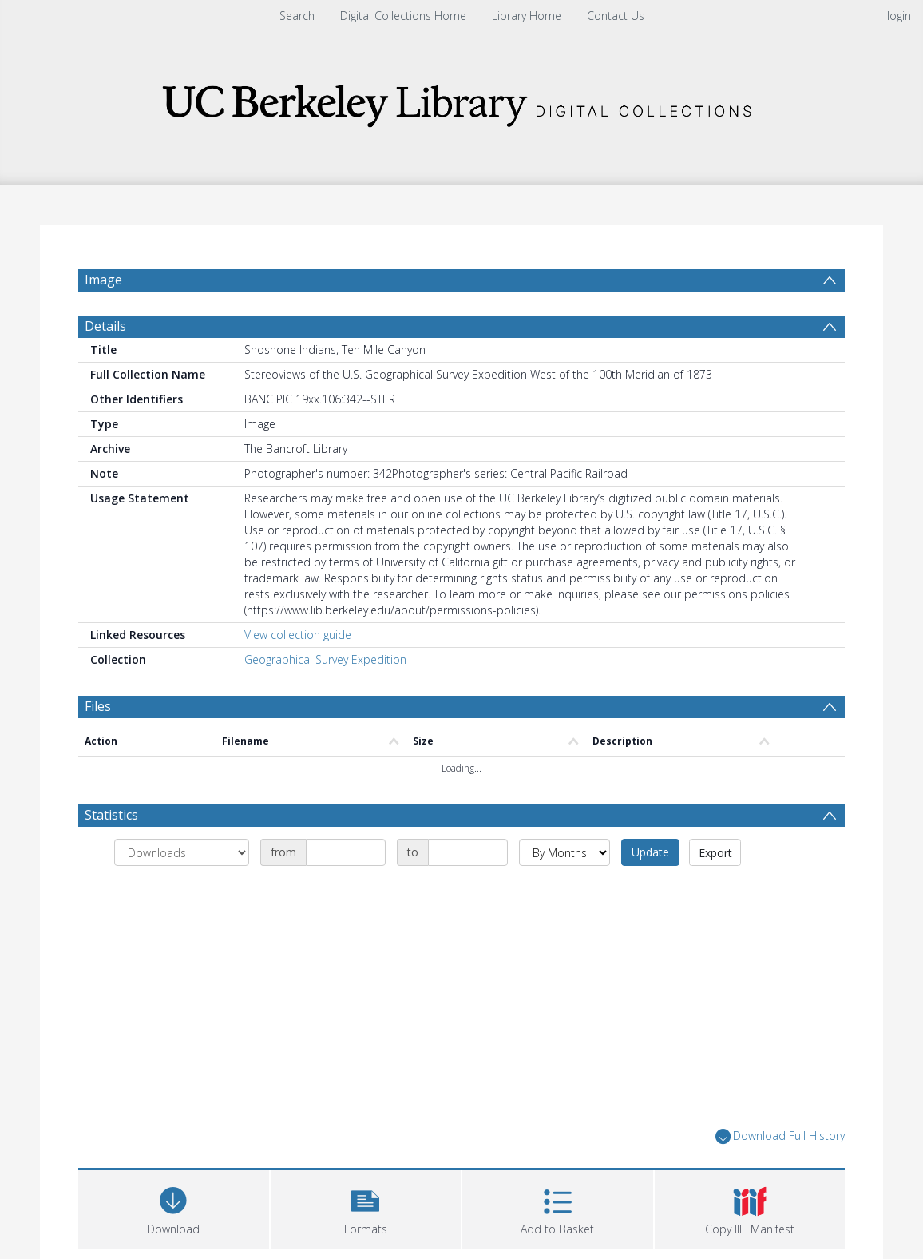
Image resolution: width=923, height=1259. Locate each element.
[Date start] (346, 852)
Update (650, 852)
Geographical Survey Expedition (325, 659)
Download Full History (780, 1136)
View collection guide (297, 634)
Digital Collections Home (403, 15)
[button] (366, 1207)
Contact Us (615, 15)
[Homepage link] (461, 101)
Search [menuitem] (297, 15)
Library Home (526, 15)
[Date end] (468, 852)
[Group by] (181, 852)
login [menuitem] (899, 15)
